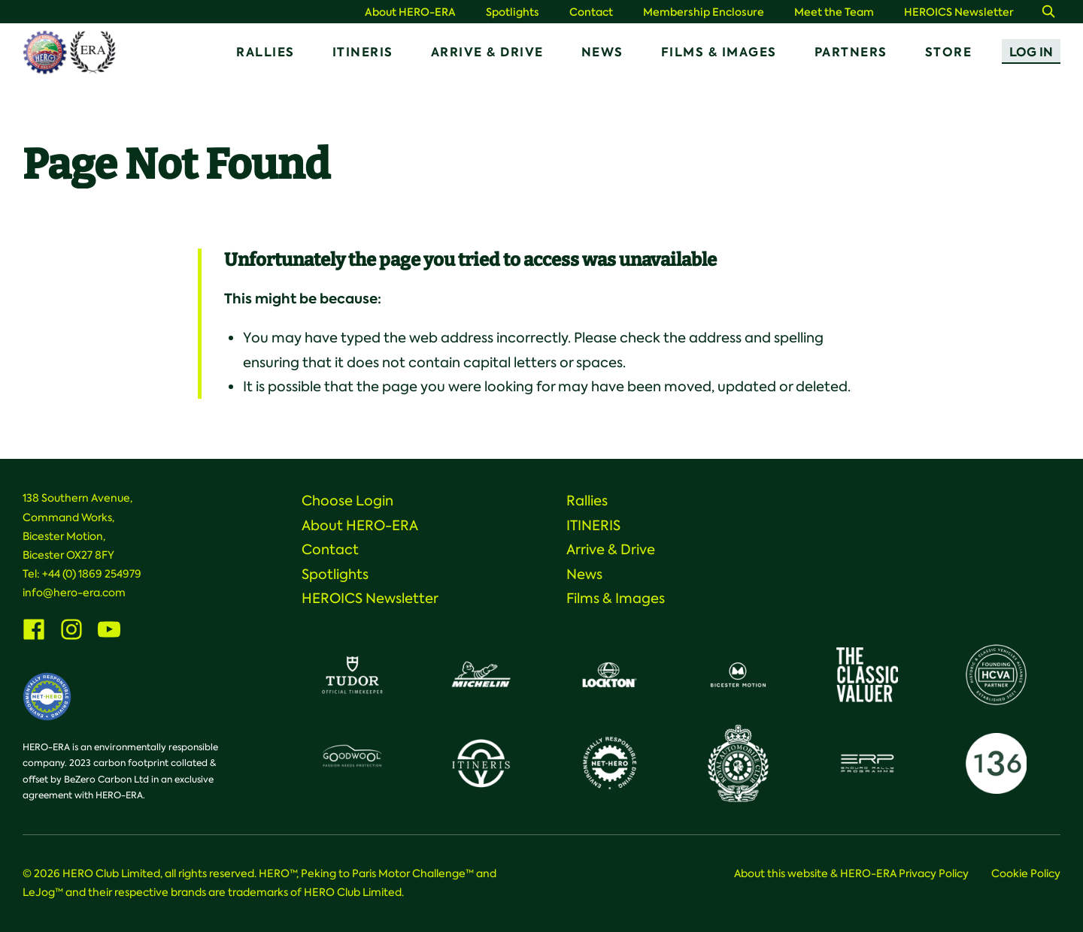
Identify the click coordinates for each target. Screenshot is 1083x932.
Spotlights (512, 12)
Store (948, 52)
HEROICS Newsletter (959, 12)
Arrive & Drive (487, 52)
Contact (591, 12)
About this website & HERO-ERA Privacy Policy (851, 873)
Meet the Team (834, 12)
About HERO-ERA (410, 12)
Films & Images (719, 52)
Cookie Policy (1025, 873)
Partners (851, 52)
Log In (1031, 52)
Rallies (265, 52)
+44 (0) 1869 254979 (91, 574)
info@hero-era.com (74, 592)
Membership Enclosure (703, 12)
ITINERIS (362, 52)
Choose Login (347, 501)
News (602, 52)
